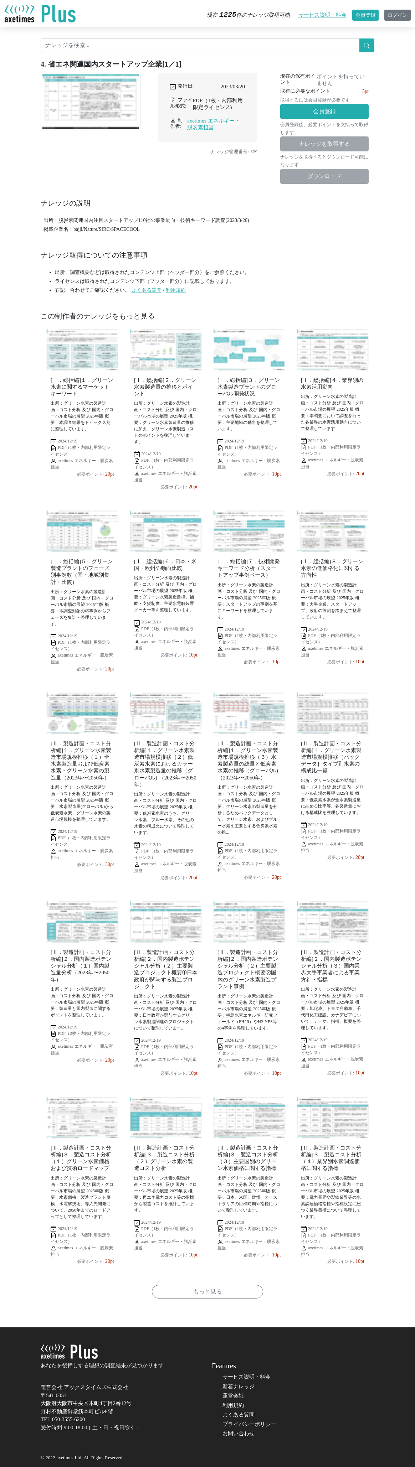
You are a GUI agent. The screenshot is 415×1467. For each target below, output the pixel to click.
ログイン (398, 15)
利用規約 (176, 290)
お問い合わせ (238, 1433)
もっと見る (207, 1292)
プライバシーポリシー (249, 1424)
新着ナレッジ (238, 1386)
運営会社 (233, 1396)
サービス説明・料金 (322, 15)
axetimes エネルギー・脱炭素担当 (213, 124)
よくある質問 (147, 290)
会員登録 (365, 15)
